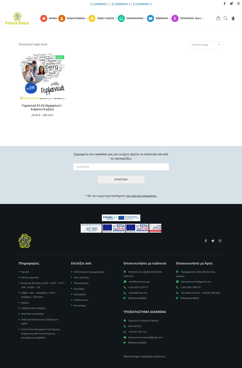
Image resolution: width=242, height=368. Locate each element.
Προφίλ (25, 271)
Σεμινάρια (79, 288)
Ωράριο (25, 302)
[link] (224, 3)
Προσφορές (80, 294)
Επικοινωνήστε (135, 298)
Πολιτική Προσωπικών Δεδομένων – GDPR (40, 321)
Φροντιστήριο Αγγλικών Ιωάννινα (144, 356)
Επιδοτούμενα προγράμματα (89, 271)
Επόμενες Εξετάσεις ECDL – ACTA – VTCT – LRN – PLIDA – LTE (43, 285)
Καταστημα (80, 305)
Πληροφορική (81, 283)
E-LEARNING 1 (99, 4)
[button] (200, 18)
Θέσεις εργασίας (30, 277)
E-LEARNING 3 (142, 4)
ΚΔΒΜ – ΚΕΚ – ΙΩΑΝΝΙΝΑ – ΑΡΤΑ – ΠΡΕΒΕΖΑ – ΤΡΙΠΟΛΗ (39, 295)
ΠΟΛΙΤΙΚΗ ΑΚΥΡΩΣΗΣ (32, 313)
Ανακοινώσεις (81, 299)
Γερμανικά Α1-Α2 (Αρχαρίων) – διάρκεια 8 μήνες (42, 107)
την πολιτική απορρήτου (141, 195)
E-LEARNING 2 (121, 4)
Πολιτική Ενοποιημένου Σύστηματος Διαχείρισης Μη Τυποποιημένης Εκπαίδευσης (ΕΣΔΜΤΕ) (40, 333)
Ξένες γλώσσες (81, 277)
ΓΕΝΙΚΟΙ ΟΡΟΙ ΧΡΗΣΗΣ (33, 308)
